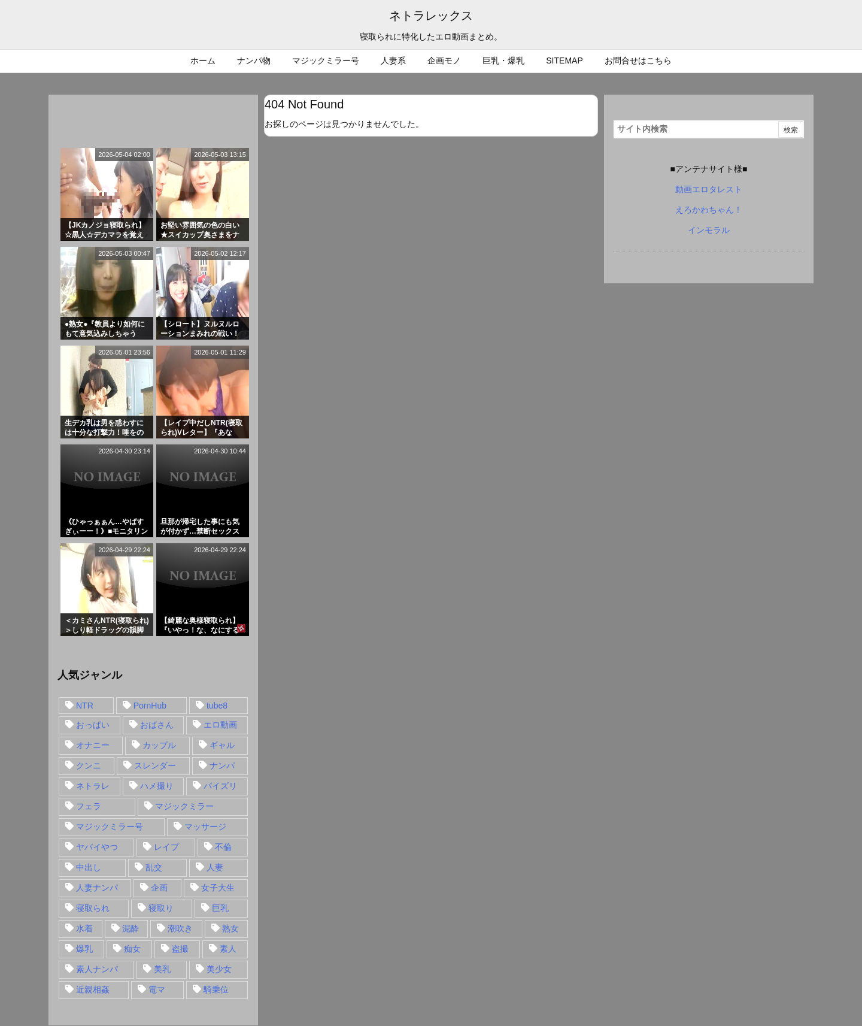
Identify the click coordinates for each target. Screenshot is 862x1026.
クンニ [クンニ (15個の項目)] (88, 765)
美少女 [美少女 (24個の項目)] (219, 969)
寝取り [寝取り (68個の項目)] (161, 908)
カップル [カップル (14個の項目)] (159, 745)
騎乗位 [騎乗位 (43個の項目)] (216, 989)
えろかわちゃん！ (708, 209)
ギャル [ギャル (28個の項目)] (222, 745)
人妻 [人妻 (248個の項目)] (215, 867)
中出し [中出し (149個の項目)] (88, 867)
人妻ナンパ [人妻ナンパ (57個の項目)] (97, 887)
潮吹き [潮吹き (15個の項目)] (180, 928)
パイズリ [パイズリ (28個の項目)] (220, 786)
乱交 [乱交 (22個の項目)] (153, 867)
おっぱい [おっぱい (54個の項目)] (93, 725)
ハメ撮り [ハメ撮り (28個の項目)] (157, 786)
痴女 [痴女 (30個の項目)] (132, 949)
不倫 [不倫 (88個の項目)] (223, 847)
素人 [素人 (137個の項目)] (228, 949)
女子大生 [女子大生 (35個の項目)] (218, 887)
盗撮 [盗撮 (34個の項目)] (180, 949)
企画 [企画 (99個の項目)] (159, 887)
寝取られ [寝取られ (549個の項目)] (93, 908)
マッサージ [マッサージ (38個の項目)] (205, 826)
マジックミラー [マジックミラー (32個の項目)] (184, 806)
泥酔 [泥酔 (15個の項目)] (130, 928)
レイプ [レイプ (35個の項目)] (166, 847)
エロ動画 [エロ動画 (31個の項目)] (220, 725)
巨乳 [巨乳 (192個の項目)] (220, 908)
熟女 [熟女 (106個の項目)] (230, 928)
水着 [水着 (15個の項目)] (84, 928)
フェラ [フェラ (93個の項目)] (88, 806)
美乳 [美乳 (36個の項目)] (162, 969)
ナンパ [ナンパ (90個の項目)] (222, 765)
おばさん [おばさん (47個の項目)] (157, 725)
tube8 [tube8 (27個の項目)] (217, 705)
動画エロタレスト (708, 189)
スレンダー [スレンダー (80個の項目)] (155, 765)
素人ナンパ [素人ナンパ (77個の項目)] (97, 969)
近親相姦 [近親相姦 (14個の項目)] (93, 989)
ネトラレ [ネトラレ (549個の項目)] (93, 786)
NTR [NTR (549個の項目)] (84, 705)
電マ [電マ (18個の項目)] (156, 989)
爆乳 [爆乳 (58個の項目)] (84, 949)
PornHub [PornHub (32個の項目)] (149, 705)
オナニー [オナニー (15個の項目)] (93, 745)
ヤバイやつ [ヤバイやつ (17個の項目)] (97, 847)
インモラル (709, 230)
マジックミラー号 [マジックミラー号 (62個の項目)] (109, 826)
